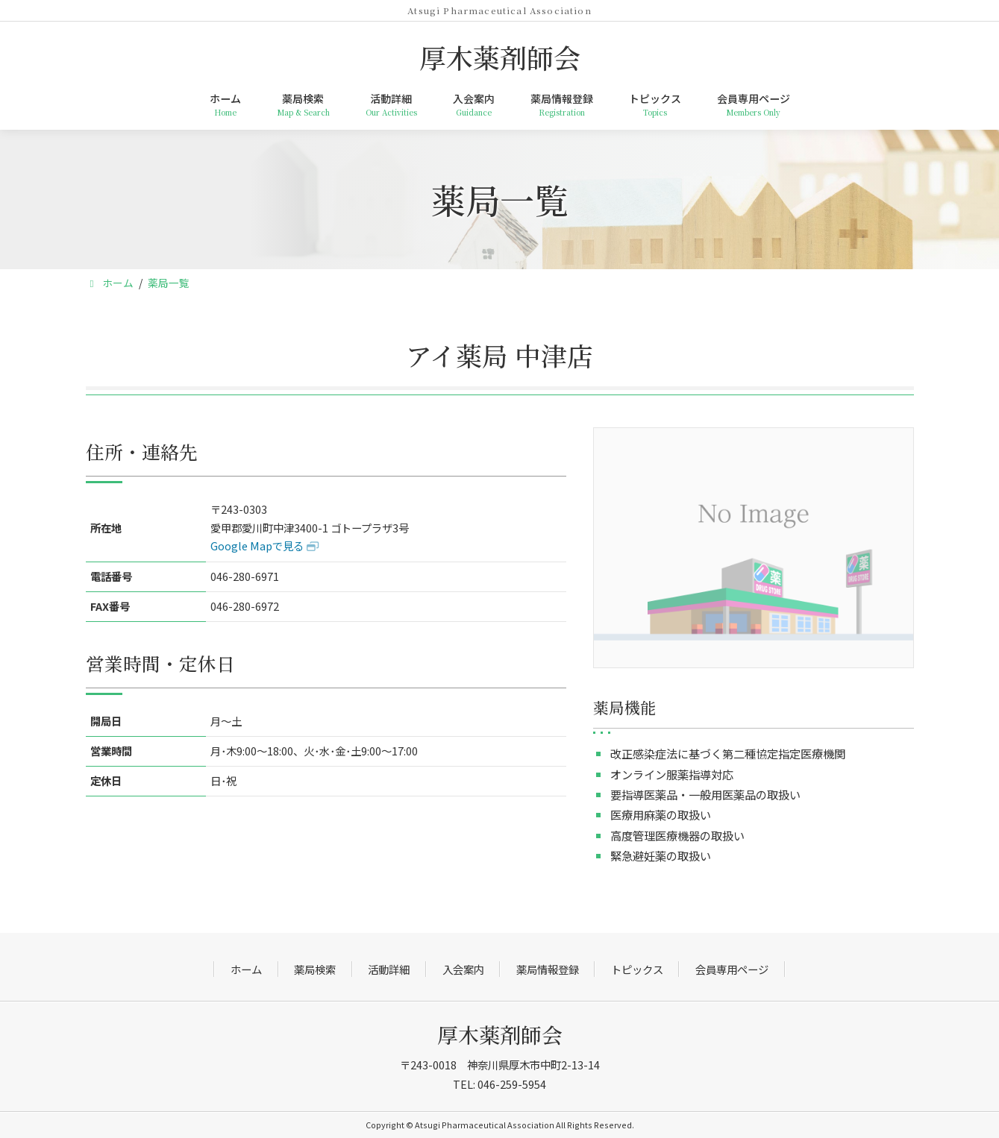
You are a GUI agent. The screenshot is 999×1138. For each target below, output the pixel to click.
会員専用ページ (731, 969)
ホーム (246, 969)
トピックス (637, 969)
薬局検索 (315, 969)
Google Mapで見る (257, 545)
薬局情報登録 (547, 969)
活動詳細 (389, 969)
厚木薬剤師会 (500, 1034)
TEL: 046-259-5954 (499, 1084)
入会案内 (463, 969)
